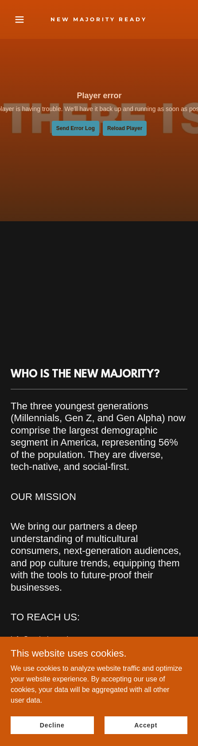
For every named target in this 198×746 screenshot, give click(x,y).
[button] (24, 19)
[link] (99, 19)
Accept (145, 724)
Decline (52, 724)
